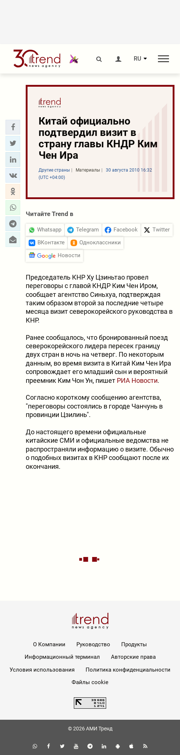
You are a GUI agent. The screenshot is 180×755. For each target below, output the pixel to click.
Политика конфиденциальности (128, 669)
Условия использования (42, 669)
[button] (13, 127)
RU (137, 59)
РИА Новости (137, 380)
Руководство (93, 644)
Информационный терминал (62, 657)
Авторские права (133, 657)
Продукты (134, 644)
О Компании (49, 644)
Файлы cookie (90, 682)
